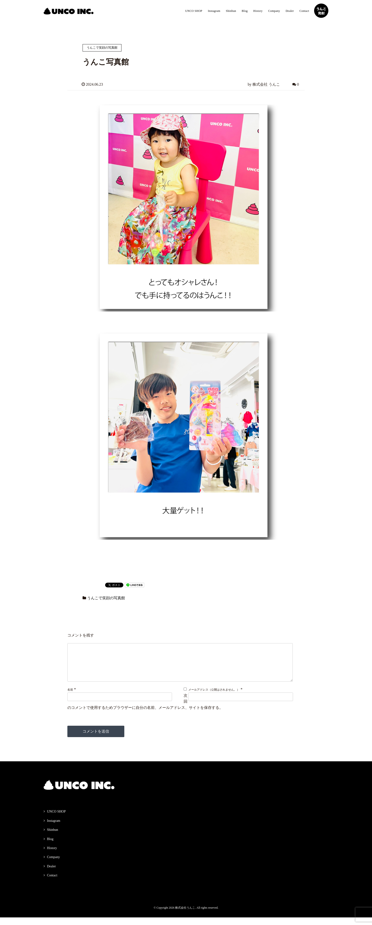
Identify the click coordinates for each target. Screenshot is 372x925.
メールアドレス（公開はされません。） (214, 697)
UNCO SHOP (193, 11)
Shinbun (231, 11)
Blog (245, 11)
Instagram (214, 11)
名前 (70, 697)
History (258, 11)
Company (274, 11)
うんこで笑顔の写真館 (106, 598)
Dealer (290, 11)
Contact (304, 11)
